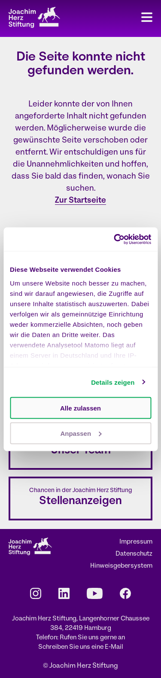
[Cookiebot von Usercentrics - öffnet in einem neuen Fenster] (114, 239)
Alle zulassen (80, 408)
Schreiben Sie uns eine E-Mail (80, 647)
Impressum (135, 542)
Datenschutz (133, 554)
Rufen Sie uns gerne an (92, 638)
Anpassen (80, 433)
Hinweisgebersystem (121, 566)
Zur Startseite (80, 201)
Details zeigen (112, 382)
